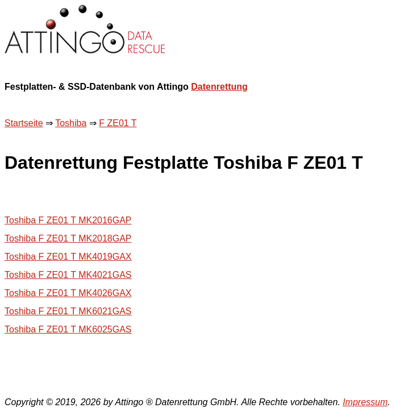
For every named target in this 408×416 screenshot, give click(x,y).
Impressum (365, 402)
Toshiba (70, 123)
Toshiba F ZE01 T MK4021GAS (68, 275)
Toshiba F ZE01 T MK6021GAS (68, 311)
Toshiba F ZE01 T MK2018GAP (68, 238)
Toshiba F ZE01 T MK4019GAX (68, 256)
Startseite (24, 123)
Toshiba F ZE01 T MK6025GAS (68, 329)
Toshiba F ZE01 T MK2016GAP (68, 220)
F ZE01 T (117, 123)
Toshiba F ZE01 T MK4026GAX (68, 293)
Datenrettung (219, 86)
